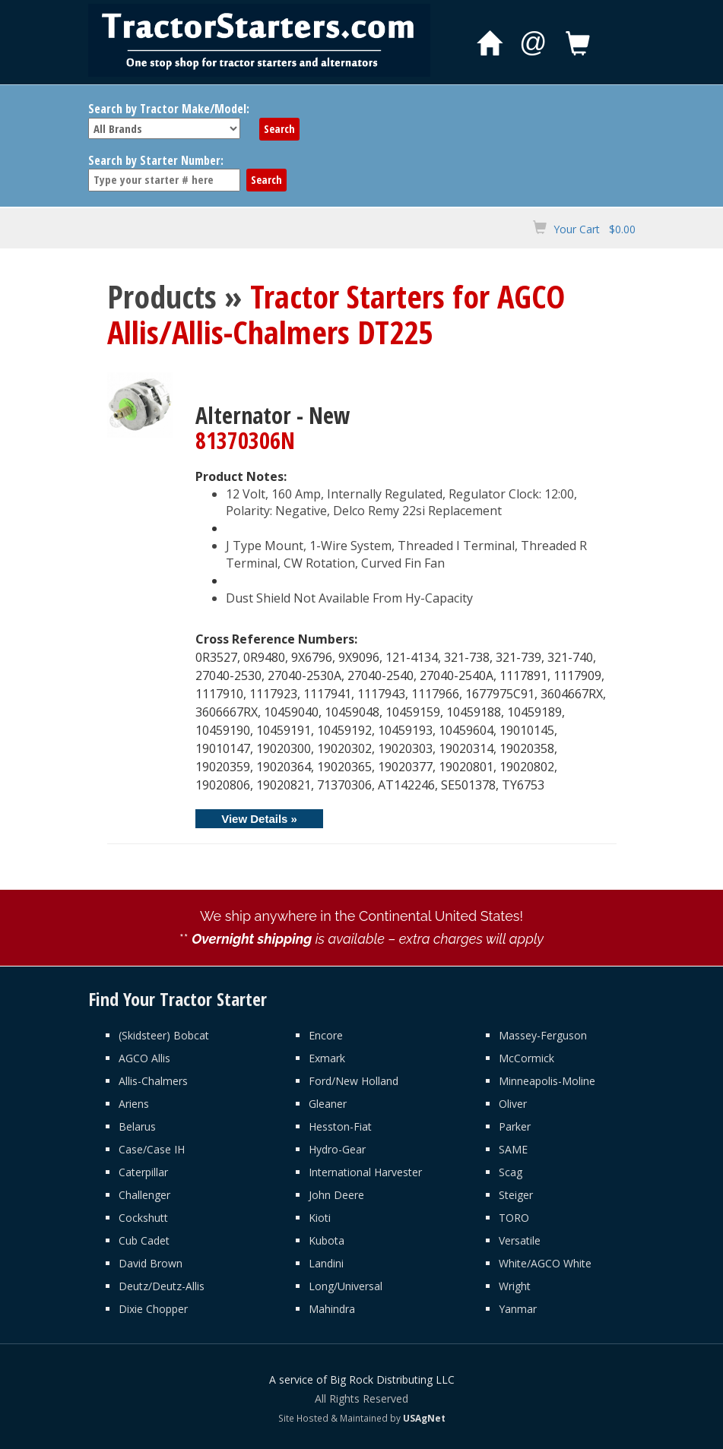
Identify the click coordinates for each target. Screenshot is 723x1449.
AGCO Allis (144, 1058)
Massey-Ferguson (543, 1035)
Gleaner (328, 1103)
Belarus (137, 1126)
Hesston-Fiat (340, 1126)
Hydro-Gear (337, 1149)
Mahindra (332, 1309)
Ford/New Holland (353, 1081)
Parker (515, 1126)
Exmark (327, 1058)
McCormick (526, 1058)
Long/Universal (345, 1286)
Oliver (513, 1103)
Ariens (134, 1103)
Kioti (320, 1217)
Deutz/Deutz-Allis (162, 1286)
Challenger (144, 1195)
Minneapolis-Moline (547, 1081)
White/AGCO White (545, 1263)
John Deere (336, 1195)
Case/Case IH (152, 1149)
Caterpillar (143, 1172)
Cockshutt (143, 1217)
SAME (513, 1149)
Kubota (326, 1240)
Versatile (520, 1240)
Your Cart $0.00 (594, 229)
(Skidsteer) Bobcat (164, 1035)
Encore (326, 1035)
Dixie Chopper (153, 1309)
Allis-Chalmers (153, 1081)
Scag (510, 1172)
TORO (514, 1217)
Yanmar (518, 1309)
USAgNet (424, 1418)
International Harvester (365, 1172)
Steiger (516, 1195)
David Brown (150, 1263)
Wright (515, 1286)
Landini (326, 1263)
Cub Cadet (144, 1240)
